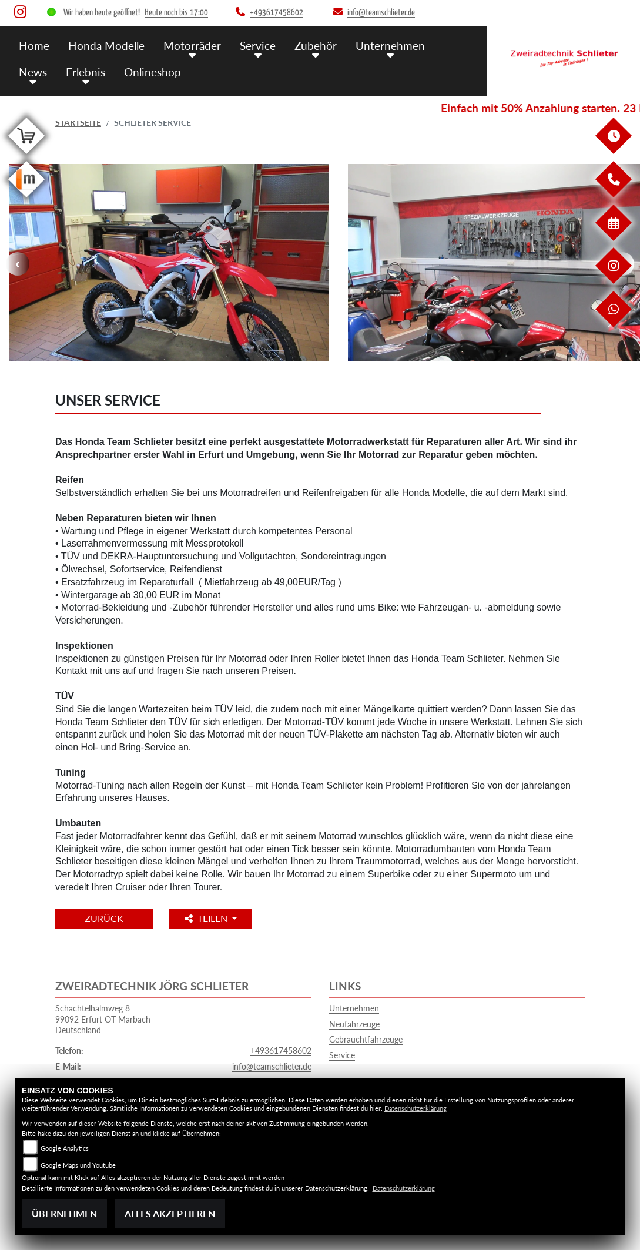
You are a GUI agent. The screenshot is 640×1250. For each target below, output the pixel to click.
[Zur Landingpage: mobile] (26, 199)
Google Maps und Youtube (78, 1165)
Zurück (104, 918)
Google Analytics (65, 1148)
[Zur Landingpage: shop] (26, 156)
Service (342, 1055)
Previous (17, 264)
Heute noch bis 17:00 (176, 12)
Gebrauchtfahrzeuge (366, 1039)
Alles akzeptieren (170, 1213)
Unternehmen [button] (390, 45)
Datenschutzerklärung (415, 1108)
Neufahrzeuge (354, 1024)
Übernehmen (64, 1213)
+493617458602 (280, 1050)
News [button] (33, 72)
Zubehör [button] (315, 45)
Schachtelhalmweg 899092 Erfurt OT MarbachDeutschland (102, 1019)
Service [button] (258, 45)
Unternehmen (354, 1008)
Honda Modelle (106, 45)
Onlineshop (152, 72)
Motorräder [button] (192, 45)
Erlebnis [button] (85, 72)
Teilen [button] (207, 918)
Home (34, 45)
